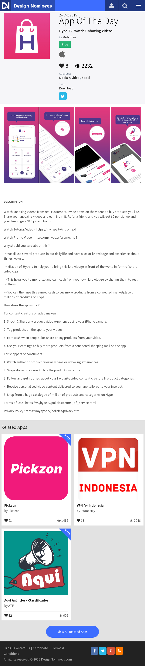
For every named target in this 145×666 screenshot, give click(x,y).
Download (66, 88)
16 (80, 520)
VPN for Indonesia (90, 505)
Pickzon (10, 505)
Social (86, 77)
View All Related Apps (72, 632)
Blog (8, 648)
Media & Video (69, 77)
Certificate (40, 648)
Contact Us (22, 648)
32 (8, 615)
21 (8, 520)
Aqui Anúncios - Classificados (26, 600)
